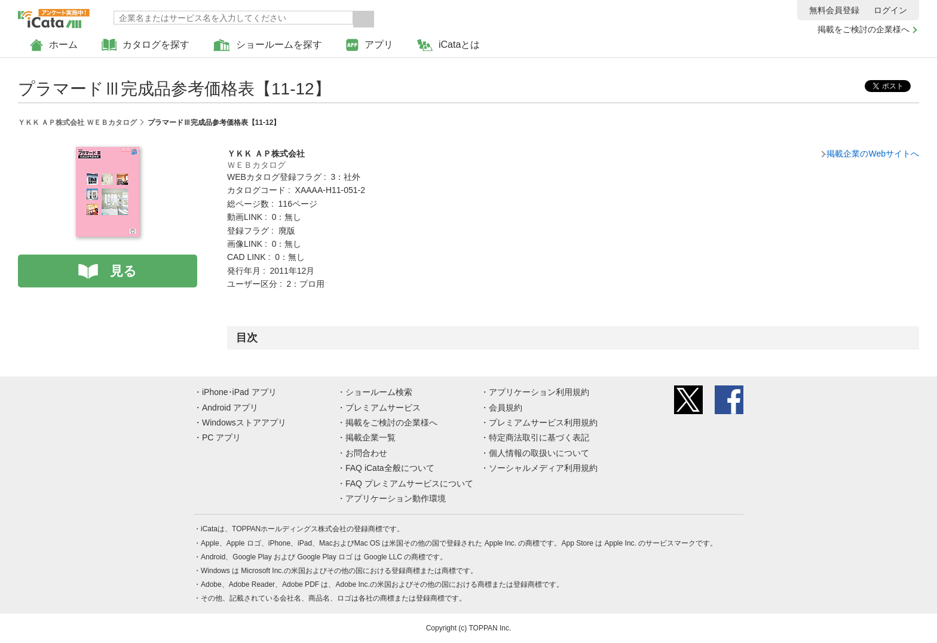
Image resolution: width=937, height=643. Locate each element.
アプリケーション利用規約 (539, 392)
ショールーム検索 (378, 392)
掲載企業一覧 (370, 437)
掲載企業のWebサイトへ (872, 153)
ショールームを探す (267, 45)
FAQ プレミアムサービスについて (409, 483)
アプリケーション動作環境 (395, 498)
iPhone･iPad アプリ (239, 392)
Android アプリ (230, 407)
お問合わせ (366, 453)
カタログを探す (145, 45)
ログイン (890, 10)
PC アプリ (221, 437)
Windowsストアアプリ (244, 422)
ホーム (54, 45)
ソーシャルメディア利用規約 (543, 468)
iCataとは (448, 45)
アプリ (369, 45)
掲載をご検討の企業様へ (863, 29)
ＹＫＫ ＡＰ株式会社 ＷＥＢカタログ (77, 122)
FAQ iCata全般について (389, 468)
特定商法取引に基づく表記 (539, 437)
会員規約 (505, 407)
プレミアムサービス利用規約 (543, 422)
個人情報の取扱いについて (539, 453)
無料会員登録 (834, 10)
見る (123, 271)
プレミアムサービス (383, 407)
